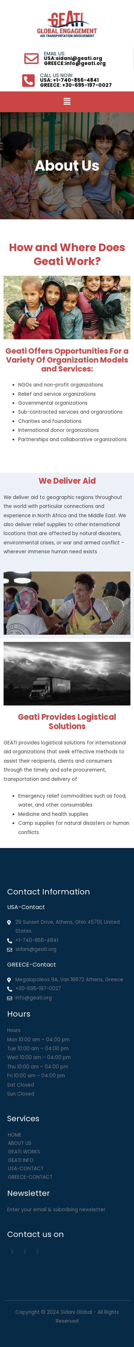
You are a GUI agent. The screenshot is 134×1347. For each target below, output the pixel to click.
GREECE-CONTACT (30, 1177)
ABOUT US (19, 1143)
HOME (14, 1135)
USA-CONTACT (26, 1168)
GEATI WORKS (24, 1151)
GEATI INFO (21, 1160)
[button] (67, 102)
